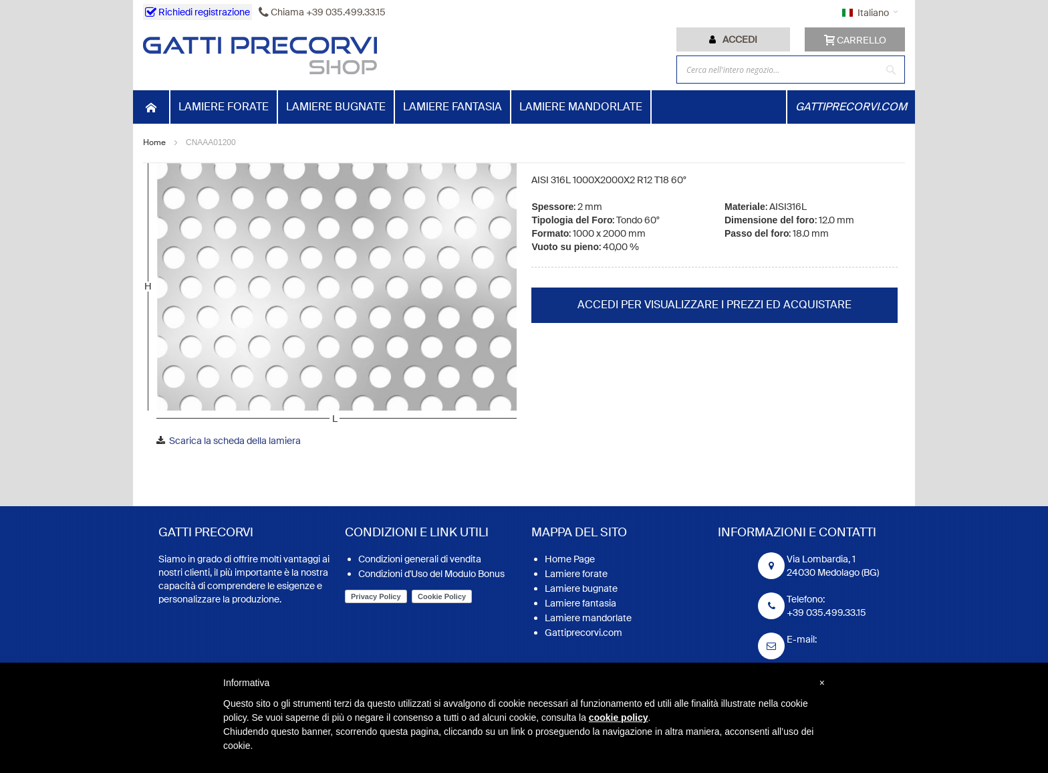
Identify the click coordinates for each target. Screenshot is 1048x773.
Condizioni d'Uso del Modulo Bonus (431, 574)
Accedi (740, 39)
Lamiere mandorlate (588, 618)
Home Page (570, 559)
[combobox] (790, 69)
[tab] (733, 39)
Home (154, 142)
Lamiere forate (576, 574)
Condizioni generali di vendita (419, 559)
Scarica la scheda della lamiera (235, 441)
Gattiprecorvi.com (583, 633)
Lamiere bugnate (581, 588)
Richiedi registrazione (197, 12)
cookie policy (618, 717)
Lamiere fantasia (580, 603)
